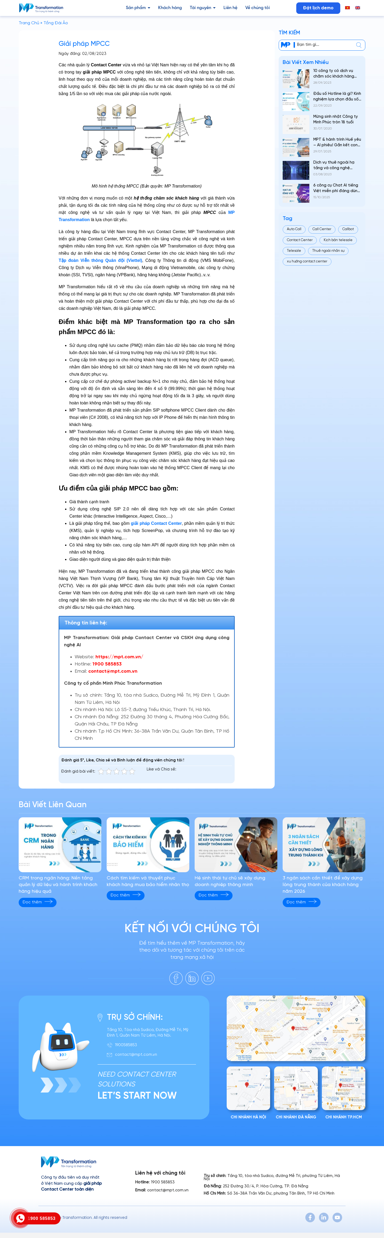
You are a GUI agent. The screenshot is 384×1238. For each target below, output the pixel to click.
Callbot (348, 229)
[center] (359, 45)
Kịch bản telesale (338, 240)
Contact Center (300, 240)
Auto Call (294, 229)
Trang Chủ (29, 23)
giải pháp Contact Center (156, 523)
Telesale (294, 251)
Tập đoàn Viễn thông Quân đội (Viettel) (100, 260)
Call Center (322, 229)
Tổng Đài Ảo (55, 23)
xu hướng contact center (307, 261)
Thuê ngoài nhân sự (328, 251)
